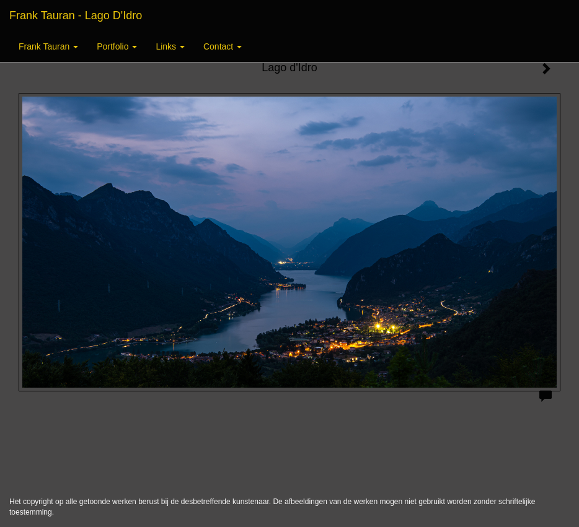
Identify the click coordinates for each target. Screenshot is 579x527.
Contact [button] (222, 46)
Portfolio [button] (117, 46)
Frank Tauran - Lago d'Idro (75, 15)
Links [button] (170, 46)
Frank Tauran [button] (48, 46)
